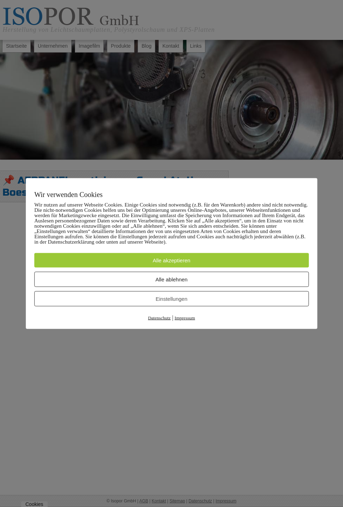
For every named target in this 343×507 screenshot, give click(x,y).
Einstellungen (171, 299)
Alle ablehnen (172, 279)
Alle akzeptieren (172, 260)
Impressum (185, 318)
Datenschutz (159, 318)
